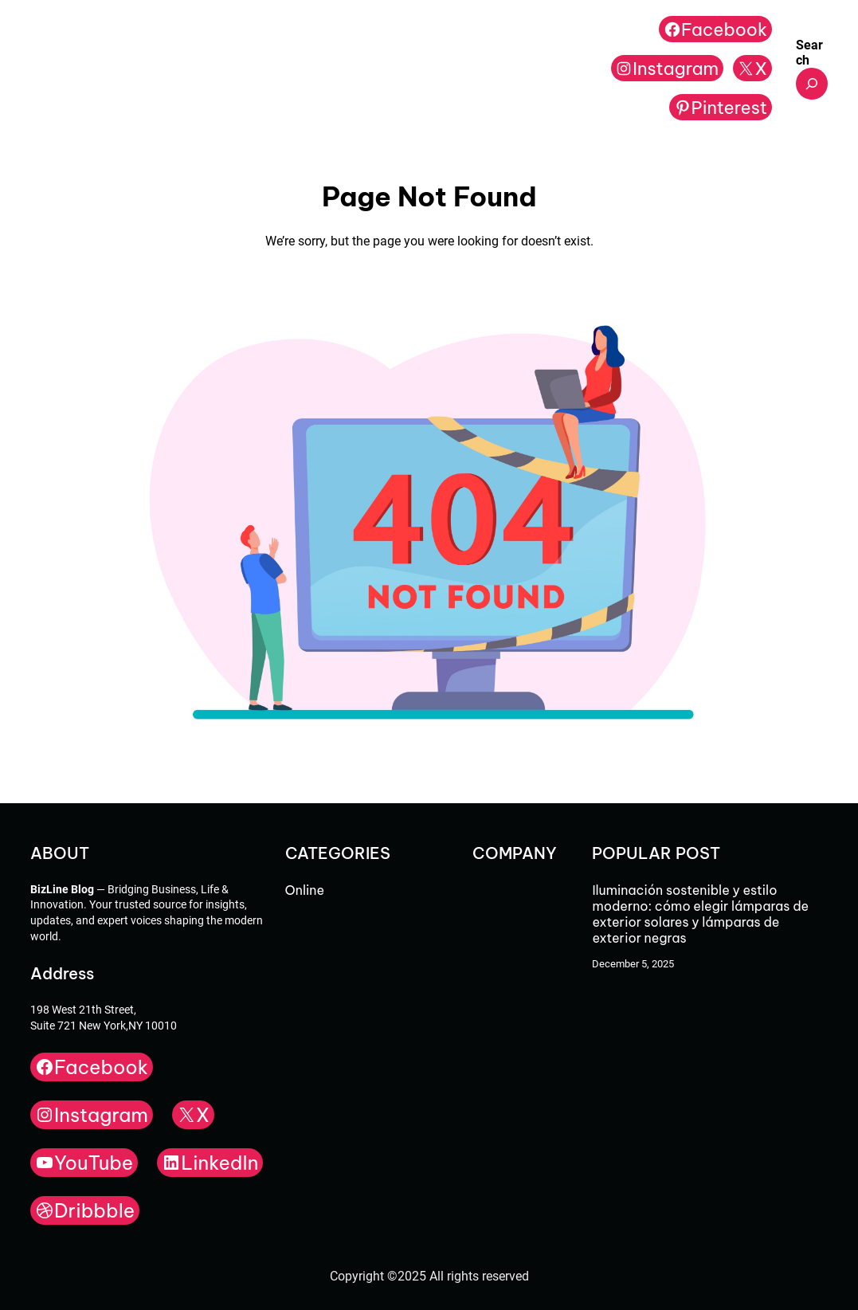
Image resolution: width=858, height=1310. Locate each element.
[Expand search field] (812, 84)
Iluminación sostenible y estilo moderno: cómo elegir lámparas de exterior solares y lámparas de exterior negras (700, 914)
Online (304, 890)
